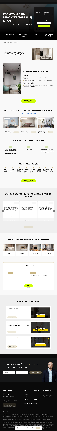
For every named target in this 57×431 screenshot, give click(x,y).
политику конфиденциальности (44, 414)
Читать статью (12, 317)
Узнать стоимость (44, 25)
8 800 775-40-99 (7, 390)
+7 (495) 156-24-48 (8, 405)
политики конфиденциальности (41, 425)
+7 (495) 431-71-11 (6, 394)
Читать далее (11, 216)
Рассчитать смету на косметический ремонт (28, 113)
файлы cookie (24, 427)
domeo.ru (52, 425)
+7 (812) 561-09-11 (6, 399)
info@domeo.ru (5, 391)
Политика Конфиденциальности (30, 424)
